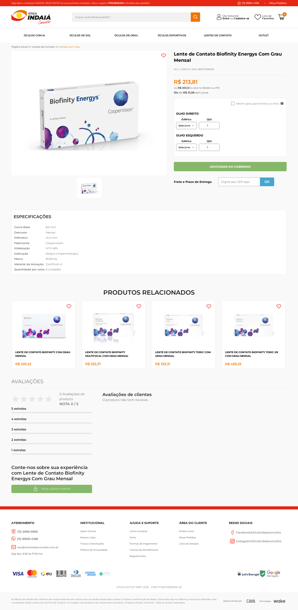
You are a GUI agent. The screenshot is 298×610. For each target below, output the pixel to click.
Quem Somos (88, 531)
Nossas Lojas (88, 537)
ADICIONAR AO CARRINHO (230, 167)
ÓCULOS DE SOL (80, 35)
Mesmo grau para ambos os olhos (257, 103)
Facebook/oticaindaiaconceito (255, 532)
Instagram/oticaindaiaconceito (255, 541)
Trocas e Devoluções (92, 543)
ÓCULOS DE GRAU (126, 35)
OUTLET (264, 35)
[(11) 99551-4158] (24, 539)
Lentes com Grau (69, 46)
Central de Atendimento (144, 549)
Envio (133, 537)
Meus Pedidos (278, 3)
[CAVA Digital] (251, 601)
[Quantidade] (209, 125)
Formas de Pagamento (143, 543)
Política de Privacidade (93, 549)
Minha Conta (186, 531)
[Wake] (279, 601)
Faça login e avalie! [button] (51, 488)
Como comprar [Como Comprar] (139, 531)
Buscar (195, 17)
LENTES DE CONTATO (218, 35)
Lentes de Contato (43, 46)
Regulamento (138, 556)
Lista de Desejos (189, 543)
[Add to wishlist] (163, 55)
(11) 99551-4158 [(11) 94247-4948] (250, 3)
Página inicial (19, 46)
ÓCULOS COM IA (34, 35)
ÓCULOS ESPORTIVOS (172, 35)
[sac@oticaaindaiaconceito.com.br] (35, 547)
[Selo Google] (273, 573)
